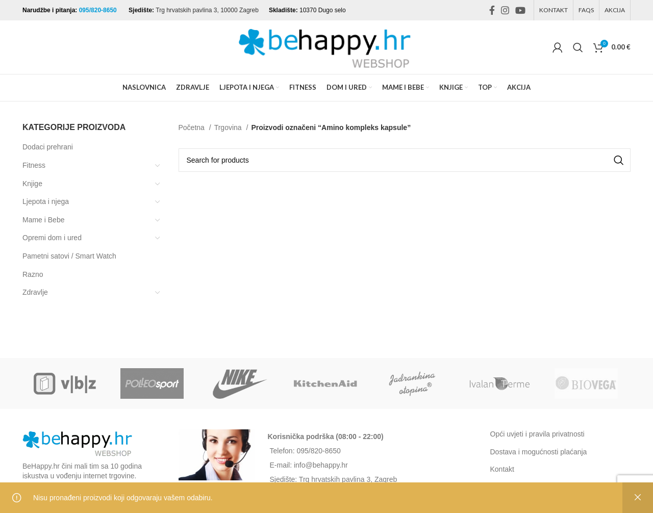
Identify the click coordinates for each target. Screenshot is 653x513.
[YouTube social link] (520, 10)
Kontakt (502, 469)
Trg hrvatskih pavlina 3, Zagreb (348, 479)
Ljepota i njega (45, 201)
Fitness (33, 165)
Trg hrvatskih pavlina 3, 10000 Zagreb (207, 10)
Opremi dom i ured (52, 238)
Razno (32, 274)
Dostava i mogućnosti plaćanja (538, 452)
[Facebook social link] (492, 10)
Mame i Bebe (43, 220)
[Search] (578, 47)
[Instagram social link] (505, 10)
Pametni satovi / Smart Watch (69, 256)
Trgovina (229, 127)
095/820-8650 (98, 10)
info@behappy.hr (321, 465)
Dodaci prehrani (47, 147)
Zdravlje (35, 292)
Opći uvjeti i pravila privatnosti (537, 434)
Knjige (32, 183)
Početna (193, 127)
